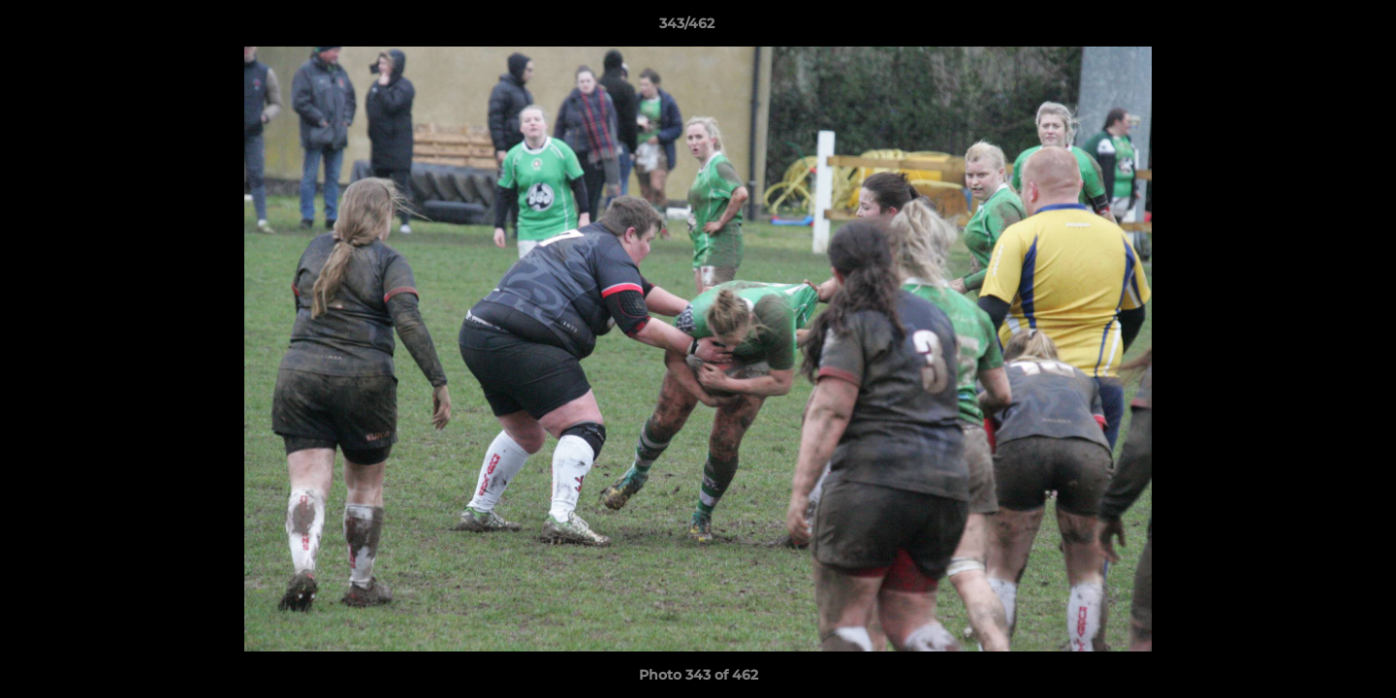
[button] (1314, 28)
